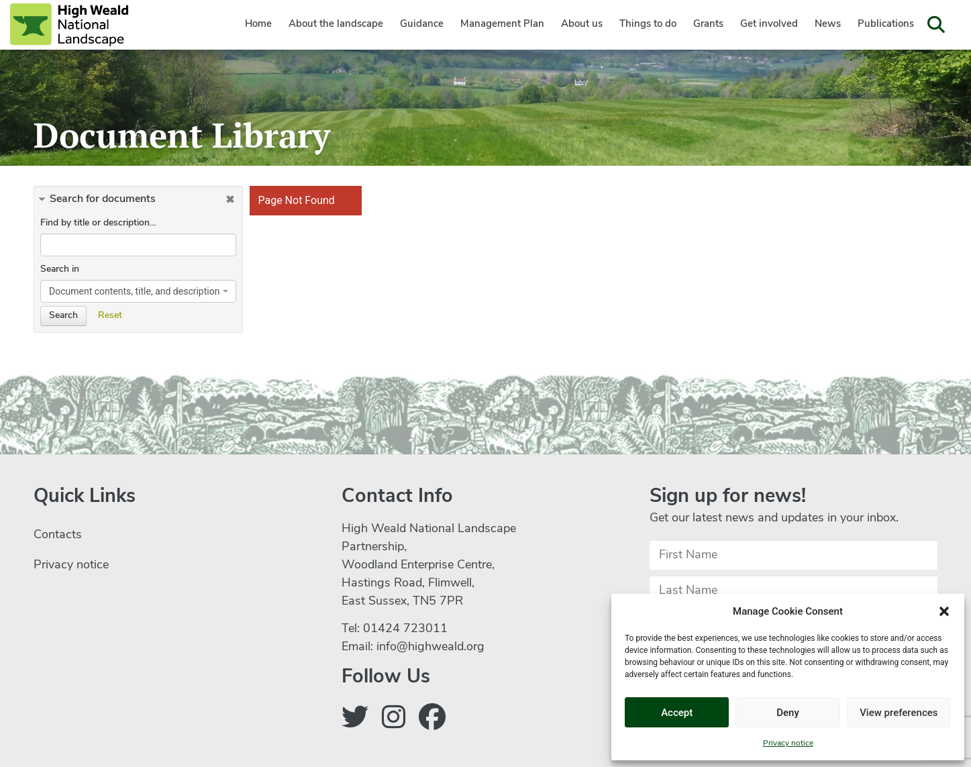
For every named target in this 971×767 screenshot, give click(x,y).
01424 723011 (405, 629)
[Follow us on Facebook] (432, 720)
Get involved (769, 24)
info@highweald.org (430, 647)
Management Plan (502, 24)
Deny (787, 713)
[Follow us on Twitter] (355, 720)
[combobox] (138, 291)
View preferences (898, 713)
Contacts (58, 535)
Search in (59, 269)
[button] (944, 611)
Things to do (647, 24)
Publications (886, 24)
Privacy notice (788, 743)
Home (258, 24)
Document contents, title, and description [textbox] (134, 291)
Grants (708, 24)
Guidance (422, 24)
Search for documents (103, 199)
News (828, 24)
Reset (110, 316)
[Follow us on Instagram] (393, 720)
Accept (677, 713)
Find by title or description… (98, 223)
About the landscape (336, 24)
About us (582, 24)
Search (63, 316)
